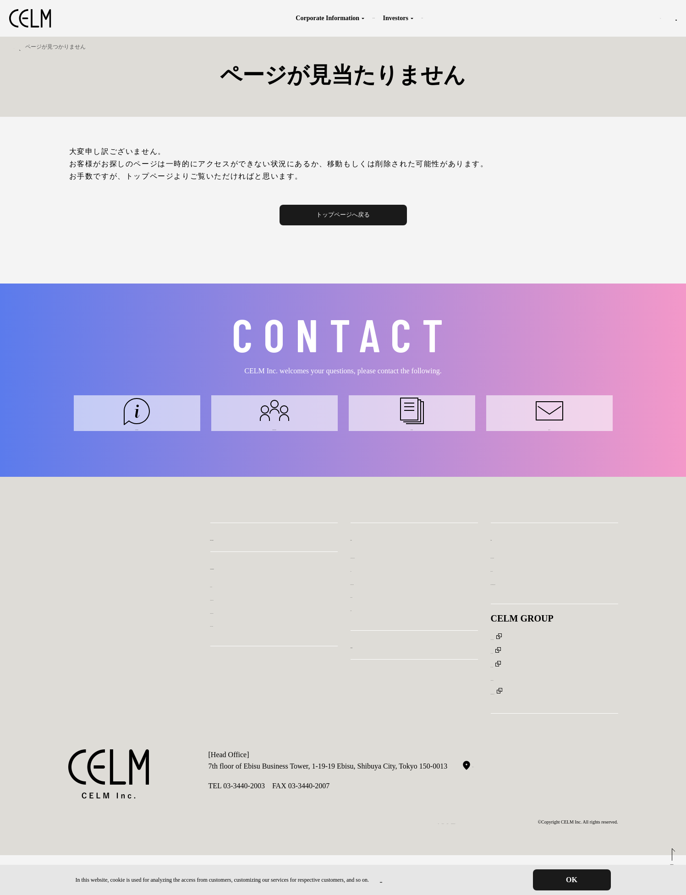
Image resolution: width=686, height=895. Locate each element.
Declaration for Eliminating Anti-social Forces (404, 862)
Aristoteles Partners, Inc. (527, 718)
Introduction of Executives (249, 653)
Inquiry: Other (549, 433)
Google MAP (486, 804)
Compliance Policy (318, 862)
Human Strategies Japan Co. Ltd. (539, 732)
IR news (363, 611)
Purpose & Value (235, 626)
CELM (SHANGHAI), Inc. (531, 678)
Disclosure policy (376, 637)
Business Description (314, 18)
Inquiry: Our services (136, 433)
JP (600, 18)
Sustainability (424, 18)
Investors (371, 18)
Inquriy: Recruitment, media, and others (549, 624)
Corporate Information (234, 18)
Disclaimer (367, 650)
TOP (19, 47)
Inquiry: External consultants (274, 433)
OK (571, 880)
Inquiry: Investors (411, 433)
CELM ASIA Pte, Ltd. (523, 692)
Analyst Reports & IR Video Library (404, 597)
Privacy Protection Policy (408, 880)
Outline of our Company (246, 666)
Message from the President (251, 640)
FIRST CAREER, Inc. (523, 705)
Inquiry (657, 18)
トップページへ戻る (343, 214)
